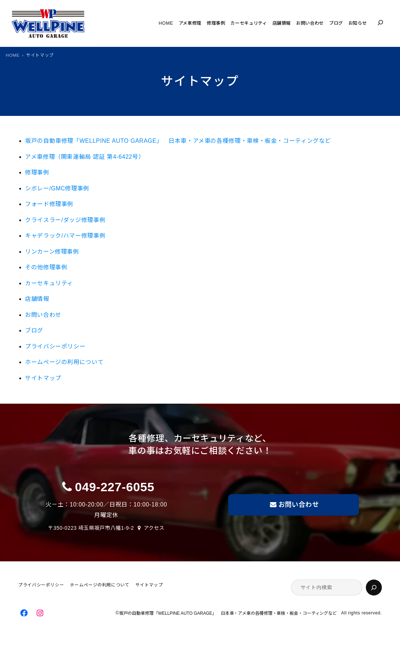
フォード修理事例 (49, 204)
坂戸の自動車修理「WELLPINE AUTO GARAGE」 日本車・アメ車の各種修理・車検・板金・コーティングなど (181, 141)
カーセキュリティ (49, 283)
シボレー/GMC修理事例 (57, 188)
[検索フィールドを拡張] (380, 23)
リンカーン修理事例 (52, 252)
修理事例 (37, 172)
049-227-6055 (114, 487)
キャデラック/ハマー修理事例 (65, 236)
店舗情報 (37, 299)
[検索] (374, 588)
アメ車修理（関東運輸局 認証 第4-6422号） (84, 157)
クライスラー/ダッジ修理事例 (65, 220)
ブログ (34, 330)
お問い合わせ (43, 315)
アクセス (154, 528)
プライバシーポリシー (55, 346)
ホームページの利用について (64, 362)
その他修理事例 (46, 267)
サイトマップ (43, 378)
